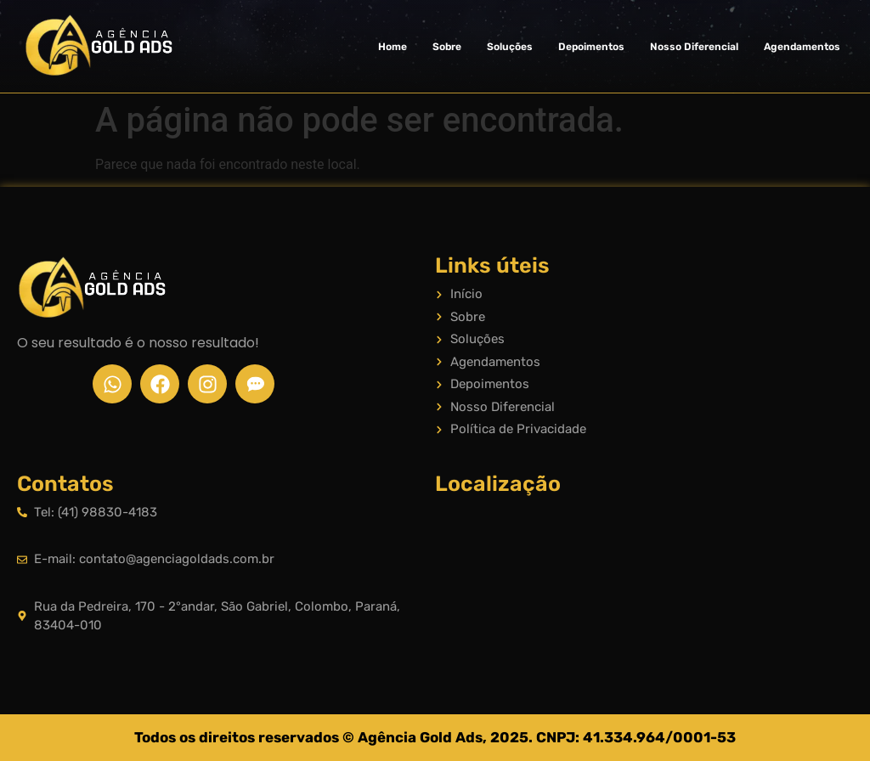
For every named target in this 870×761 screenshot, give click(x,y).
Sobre (446, 47)
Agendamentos (802, 47)
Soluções (510, 47)
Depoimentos (591, 47)
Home (392, 47)
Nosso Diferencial (694, 47)
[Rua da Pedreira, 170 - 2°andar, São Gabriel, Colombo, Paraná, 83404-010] (644, 570)
